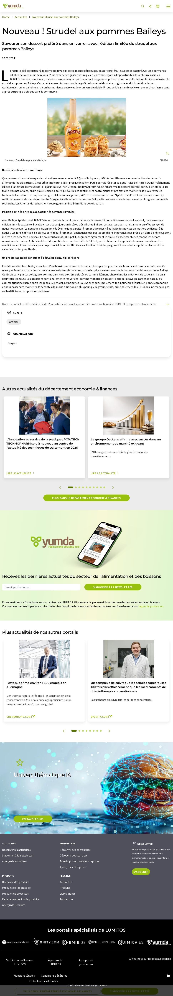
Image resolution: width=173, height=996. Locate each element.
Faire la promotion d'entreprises (79, 861)
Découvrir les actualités (16, 850)
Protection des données (43, 981)
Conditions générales (54, 975)
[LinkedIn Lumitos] (168, 975)
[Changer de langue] (157, 6)
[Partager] (150, 6)
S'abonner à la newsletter (113, 587)
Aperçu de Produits (13, 905)
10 (104, 487)
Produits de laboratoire (16, 887)
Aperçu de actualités (14, 861)
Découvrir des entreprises (75, 850)
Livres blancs (67, 893)
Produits (65, 887)
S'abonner (140, 872)
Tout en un (66, 899)
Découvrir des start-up (73, 855)
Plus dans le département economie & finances (86, 498)
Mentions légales (24, 975)
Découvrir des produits (15, 882)
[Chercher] (142, 6)
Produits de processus (15, 893)
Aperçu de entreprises (73, 867)
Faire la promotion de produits (20, 899)
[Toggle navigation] (168, 6)
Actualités (66, 882)
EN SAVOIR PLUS (33, 819)
